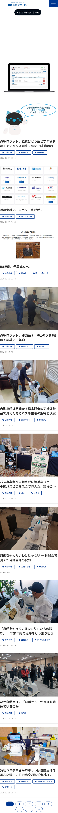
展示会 (36, 493)
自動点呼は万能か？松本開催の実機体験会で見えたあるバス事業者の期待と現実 (28, 410)
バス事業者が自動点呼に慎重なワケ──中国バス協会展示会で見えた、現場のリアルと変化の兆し (28, 484)
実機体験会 (25, 346)
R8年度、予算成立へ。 (16, 266)
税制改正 (24, 152)
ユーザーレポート (44, 781)
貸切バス (8, 787)
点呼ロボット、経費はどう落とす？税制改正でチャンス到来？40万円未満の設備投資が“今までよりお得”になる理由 (28, 143)
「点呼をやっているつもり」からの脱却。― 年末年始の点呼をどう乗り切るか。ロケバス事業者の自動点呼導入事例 (28, 631)
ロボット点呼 (26, 216)
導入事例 (8, 639)
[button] (53, 3)
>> (39, 809)
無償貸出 (43, 346)
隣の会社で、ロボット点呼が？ (21, 210)
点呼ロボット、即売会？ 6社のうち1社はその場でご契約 (28, 337)
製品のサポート (46, 4)
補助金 (24, 273)
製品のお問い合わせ (29, 12)
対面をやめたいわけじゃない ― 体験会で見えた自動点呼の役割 (28, 557)
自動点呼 (8, 152)
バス (23, 493)
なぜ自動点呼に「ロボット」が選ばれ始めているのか (28, 704)
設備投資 (41, 152)
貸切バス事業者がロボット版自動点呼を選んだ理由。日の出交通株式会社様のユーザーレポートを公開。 (28, 772)
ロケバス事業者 (43, 639)
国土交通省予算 (41, 273)
